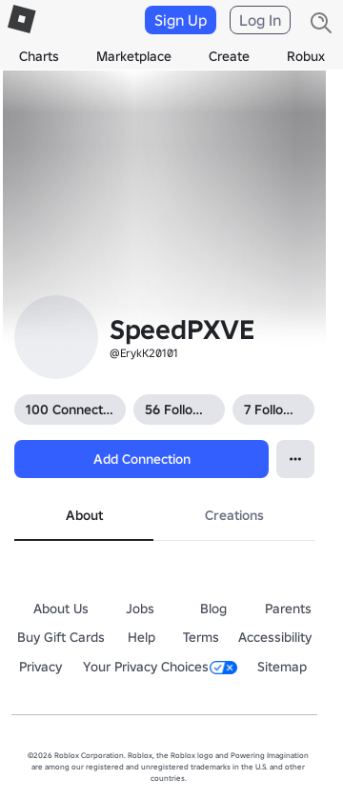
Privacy (40, 666)
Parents (288, 608)
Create (229, 56)
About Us (61, 608)
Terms (201, 637)
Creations (234, 515)
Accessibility (275, 637)
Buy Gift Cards (61, 637)
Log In (260, 20)
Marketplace (134, 56)
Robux (306, 56)
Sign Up (180, 20)
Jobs (140, 608)
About (84, 515)
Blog (213, 608)
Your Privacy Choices (160, 666)
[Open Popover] (295, 459)
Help (141, 637)
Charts (39, 56)
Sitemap (282, 666)
